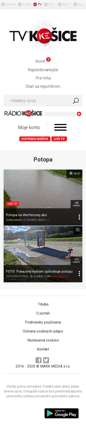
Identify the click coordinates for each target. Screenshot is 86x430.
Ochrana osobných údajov (43, 331)
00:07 (74, 173)
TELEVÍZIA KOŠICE (17, 276)
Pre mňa (43, 78)
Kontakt (43, 349)
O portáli (43, 313)
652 (76, 260)
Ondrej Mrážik (14, 219)
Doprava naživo (35, 139)
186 (76, 204)
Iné (47, 219)
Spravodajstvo (60, 276)
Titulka (43, 304)
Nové (43, 61)
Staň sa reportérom (43, 86)
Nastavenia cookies (43, 340)
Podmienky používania (43, 322)
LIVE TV (59, 139)
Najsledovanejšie (43, 69)
